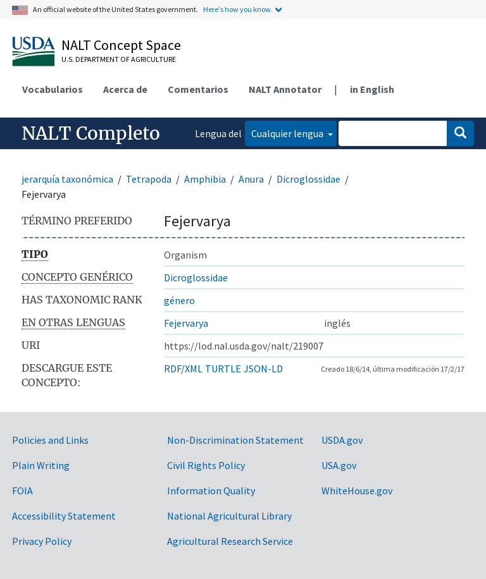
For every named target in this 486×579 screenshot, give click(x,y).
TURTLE (223, 368)
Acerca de (125, 89)
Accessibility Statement (64, 515)
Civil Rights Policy (206, 465)
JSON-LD (263, 368)
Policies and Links (50, 440)
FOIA (22, 490)
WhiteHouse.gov (356, 490)
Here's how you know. (238, 9)
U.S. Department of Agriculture (118, 59)
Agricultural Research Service (230, 541)
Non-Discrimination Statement (235, 440)
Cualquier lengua (288, 133)
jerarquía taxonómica (67, 179)
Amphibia (205, 179)
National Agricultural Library (229, 515)
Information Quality (211, 490)
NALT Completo (91, 133)
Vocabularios (52, 89)
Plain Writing (41, 465)
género (179, 300)
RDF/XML (183, 368)
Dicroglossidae (308, 179)
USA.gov (338, 465)
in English (372, 89)
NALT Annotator (285, 89)
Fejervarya (186, 323)
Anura (251, 179)
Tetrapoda (148, 179)
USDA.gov (342, 440)
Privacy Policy (42, 541)
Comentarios (198, 89)
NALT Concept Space (121, 45)
